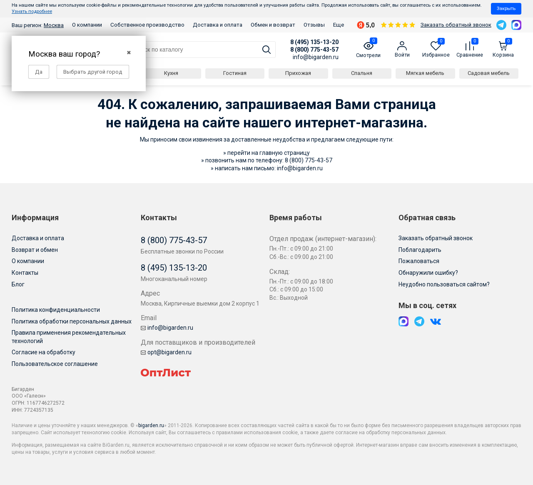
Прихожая (298, 73)
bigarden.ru (151, 425)
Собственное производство (147, 25)
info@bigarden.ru (316, 57)
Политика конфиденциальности (56, 309)
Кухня (171, 73)
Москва (54, 25)
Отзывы (314, 25)
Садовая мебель (489, 73)
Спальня (361, 73)
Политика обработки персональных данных (72, 321)
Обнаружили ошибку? (428, 272)
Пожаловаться (419, 261)
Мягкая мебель (425, 73)
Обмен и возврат (273, 25)
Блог (18, 284)
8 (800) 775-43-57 (314, 49)
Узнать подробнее (32, 11)
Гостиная (235, 73)
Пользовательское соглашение (55, 364)
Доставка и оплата (217, 25)
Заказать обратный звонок (456, 25)
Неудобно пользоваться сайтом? (444, 284)
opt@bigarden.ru (166, 352)
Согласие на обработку (43, 352)
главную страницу (284, 152)
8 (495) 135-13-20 (314, 42)
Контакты (25, 272)
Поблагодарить (420, 249)
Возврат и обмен (35, 249)
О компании (87, 25)
